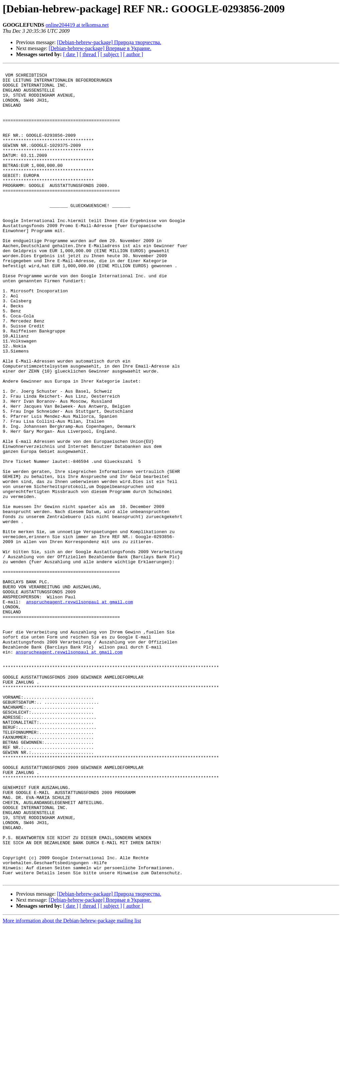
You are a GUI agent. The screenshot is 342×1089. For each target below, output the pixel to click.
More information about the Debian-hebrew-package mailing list (72, 1083)
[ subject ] (111, 54)
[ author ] (133, 54)
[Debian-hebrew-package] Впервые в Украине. (100, 48)
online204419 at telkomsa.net (77, 25)
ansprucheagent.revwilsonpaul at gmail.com (79, 709)
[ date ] (70, 54)
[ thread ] (89, 54)
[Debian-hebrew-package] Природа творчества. (109, 42)
